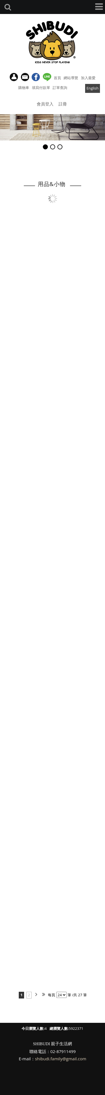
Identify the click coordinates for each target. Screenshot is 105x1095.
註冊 (63, 104)
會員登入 (45, 104)
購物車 (23, 87)
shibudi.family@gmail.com (60, 1058)
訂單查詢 (60, 87)
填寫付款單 (41, 87)
